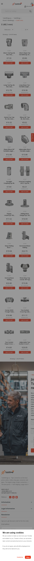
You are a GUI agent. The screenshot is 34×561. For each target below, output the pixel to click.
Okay (28, 557)
